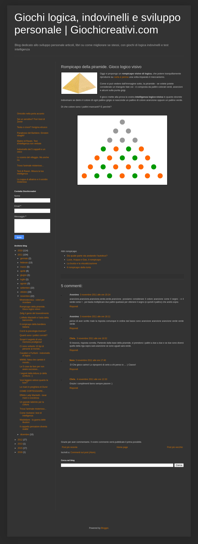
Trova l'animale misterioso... (30, 165)
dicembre (25, 434)
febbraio (24, 262)
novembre (25, 296)
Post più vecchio (175, 447)
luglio (23, 279)
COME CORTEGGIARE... (32, 391)
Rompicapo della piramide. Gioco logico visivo (32, 307)
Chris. (73, 338)
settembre (25, 288)
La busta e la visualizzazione (82, 263)
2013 (20, 444)
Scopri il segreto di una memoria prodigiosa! (31, 340)
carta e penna (121, 77)
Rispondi (74, 306)
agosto (23, 283)
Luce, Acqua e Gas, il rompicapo (84, 259)
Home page (122, 447)
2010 (20, 250)
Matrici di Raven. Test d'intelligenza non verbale (29, 142)
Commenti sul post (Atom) (82, 452)
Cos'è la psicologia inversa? (33, 331)
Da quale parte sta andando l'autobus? (87, 255)
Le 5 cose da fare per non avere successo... (32, 367)
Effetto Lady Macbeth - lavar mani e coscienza (33, 396)
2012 (20, 439)
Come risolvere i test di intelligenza (31, 414)
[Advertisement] (122, 218)
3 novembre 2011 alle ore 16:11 (95, 316)
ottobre (24, 292)
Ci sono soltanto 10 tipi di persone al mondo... (32, 347)
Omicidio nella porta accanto (30, 113)
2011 (20, 254)
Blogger (104, 528)
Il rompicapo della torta (79, 267)
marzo (23, 267)
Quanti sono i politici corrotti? (33, 335)
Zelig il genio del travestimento (34, 313)
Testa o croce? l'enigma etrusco (32, 127)
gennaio (24, 258)
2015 (20, 448)
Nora (72, 360)
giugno (23, 275)
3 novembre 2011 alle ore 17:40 (91, 360)
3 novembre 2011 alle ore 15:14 (95, 294)
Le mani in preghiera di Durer (34, 387)
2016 (20, 452)
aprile (23, 271)
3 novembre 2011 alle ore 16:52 (92, 338)
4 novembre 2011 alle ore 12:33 (92, 379)
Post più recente (69, 447)
